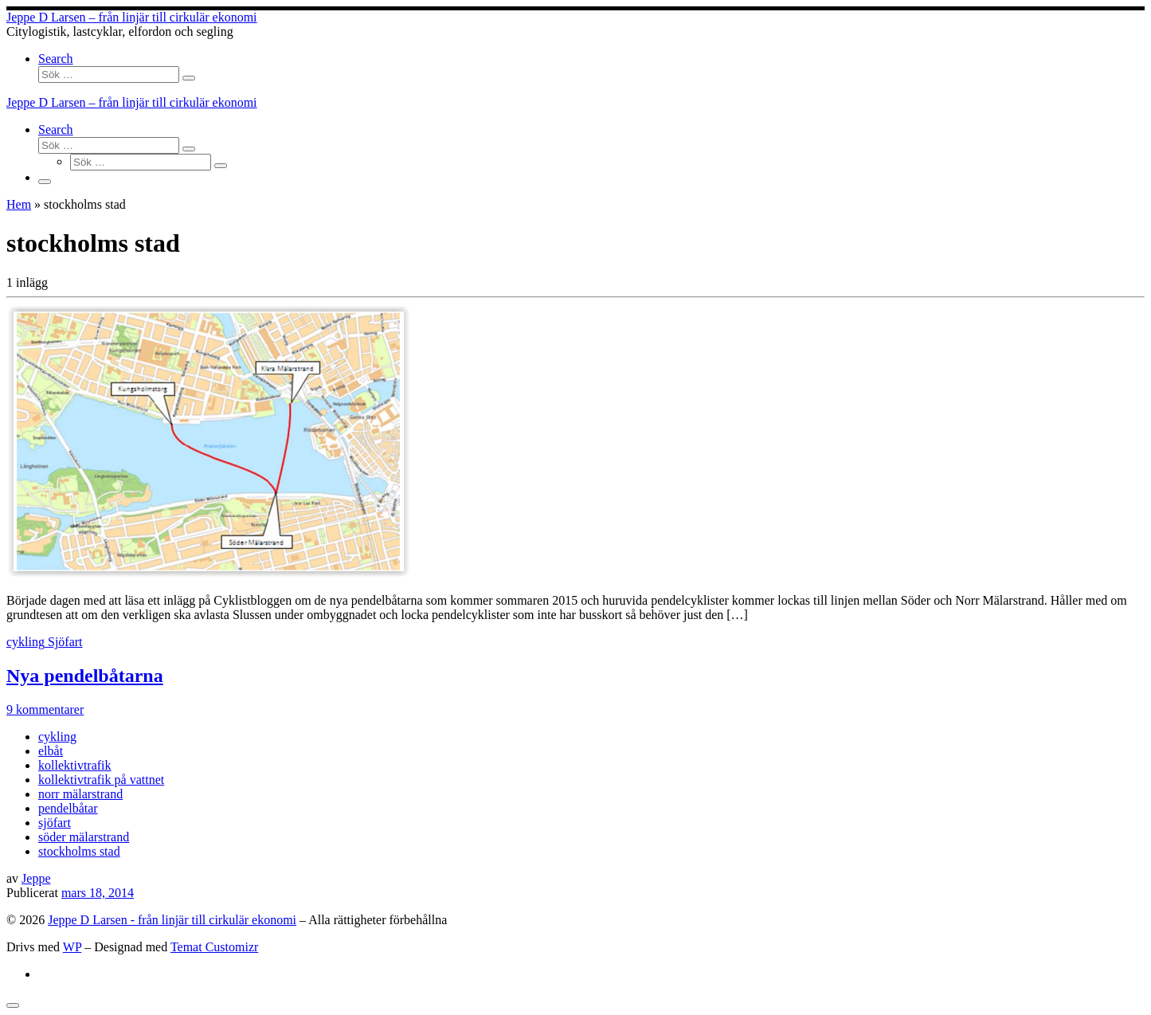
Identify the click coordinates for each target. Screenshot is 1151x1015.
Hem (18, 204)
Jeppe (36, 878)
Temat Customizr (214, 947)
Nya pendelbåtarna (84, 675)
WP (72, 947)
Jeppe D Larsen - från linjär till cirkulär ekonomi (172, 920)
